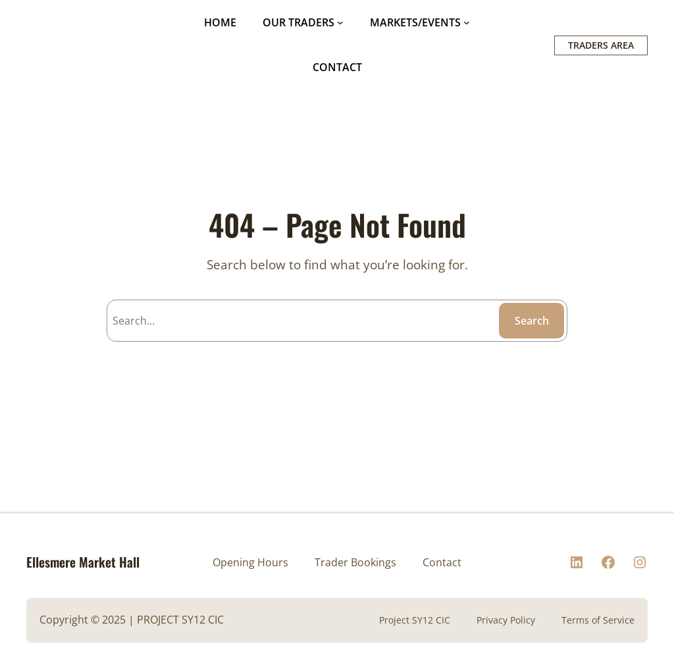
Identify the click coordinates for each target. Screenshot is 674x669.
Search (532, 320)
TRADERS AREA (601, 45)
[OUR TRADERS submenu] (340, 22)
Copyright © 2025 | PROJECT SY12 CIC (131, 619)
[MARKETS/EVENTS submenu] (466, 22)
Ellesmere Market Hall (83, 562)
